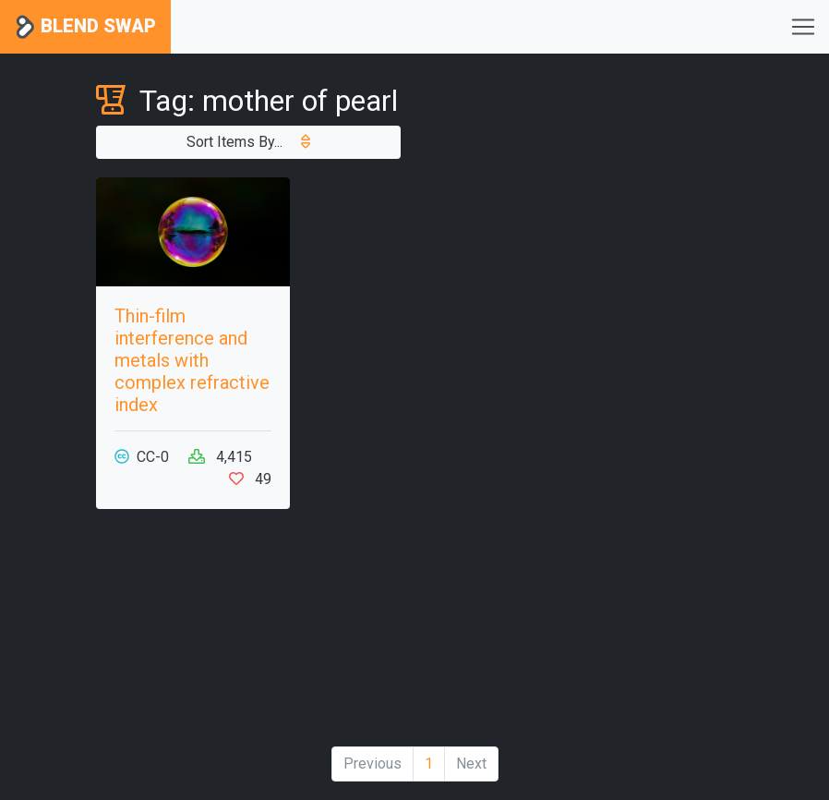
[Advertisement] (636, 454)
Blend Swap (85, 27)
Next (471, 763)
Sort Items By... (248, 142)
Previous (372, 763)
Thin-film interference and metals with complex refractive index (192, 360)
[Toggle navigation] (803, 26)
